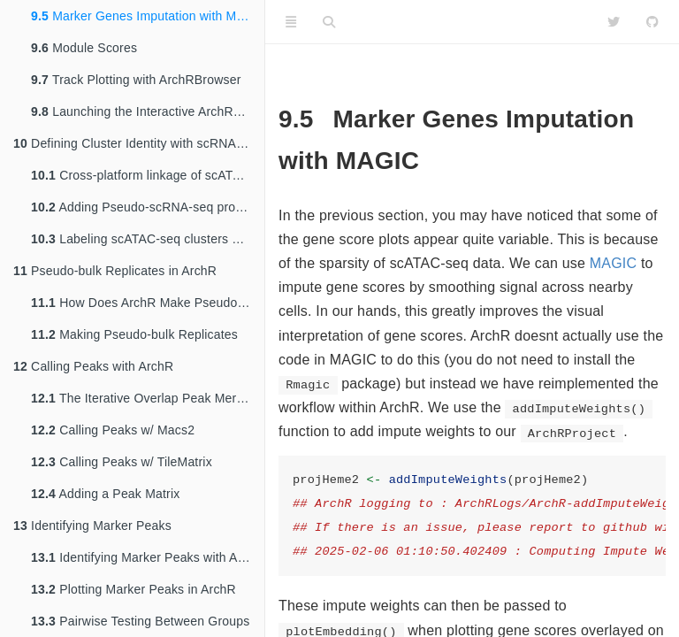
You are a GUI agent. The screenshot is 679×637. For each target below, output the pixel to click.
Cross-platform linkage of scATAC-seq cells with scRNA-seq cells (147, 175)
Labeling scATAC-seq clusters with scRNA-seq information (147, 239)
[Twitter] (613, 22)
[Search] (328, 22)
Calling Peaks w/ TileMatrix (121, 462)
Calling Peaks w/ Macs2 (113, 430)
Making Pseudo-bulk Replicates (134, 334)
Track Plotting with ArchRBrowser (136, 80)
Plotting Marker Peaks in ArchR (133, 589)
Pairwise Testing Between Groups (140, 621)
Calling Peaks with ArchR (93, 366)
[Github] (652, 22)
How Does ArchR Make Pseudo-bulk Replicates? (147, 302)
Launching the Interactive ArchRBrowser (147, 111)
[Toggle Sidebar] (290, 22)
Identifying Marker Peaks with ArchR (147, 557)
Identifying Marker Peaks (92, 525)
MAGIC (613, 263)
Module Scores (84, 48)
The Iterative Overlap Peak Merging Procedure (147, 398)
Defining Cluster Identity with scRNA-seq (137, 143)
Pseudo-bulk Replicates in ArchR (115, 271)
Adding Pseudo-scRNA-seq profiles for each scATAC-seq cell (147, 207)
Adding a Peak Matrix (105, 494)
